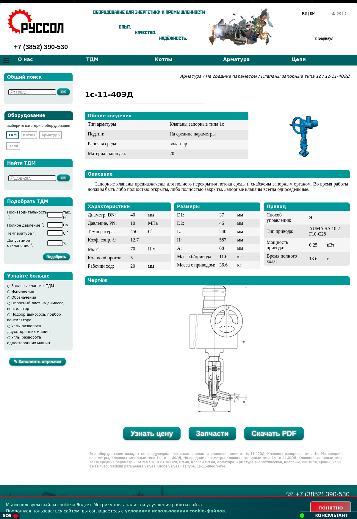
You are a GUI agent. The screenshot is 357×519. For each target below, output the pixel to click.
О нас (25, 59)
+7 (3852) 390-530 (41, 47)
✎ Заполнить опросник (37, 361)
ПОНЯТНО (330, 508)
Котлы (164, 59)
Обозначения (23, 297)
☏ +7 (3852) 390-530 (317, 494)
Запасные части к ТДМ (32, 286)
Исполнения (22, 291)
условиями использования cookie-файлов (175, 511)
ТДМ (92, 59)
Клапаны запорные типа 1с (291, 76)
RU (304, 13)
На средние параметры (232, 76)
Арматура (236, 59)
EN (312, 13)
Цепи (299, 59)
